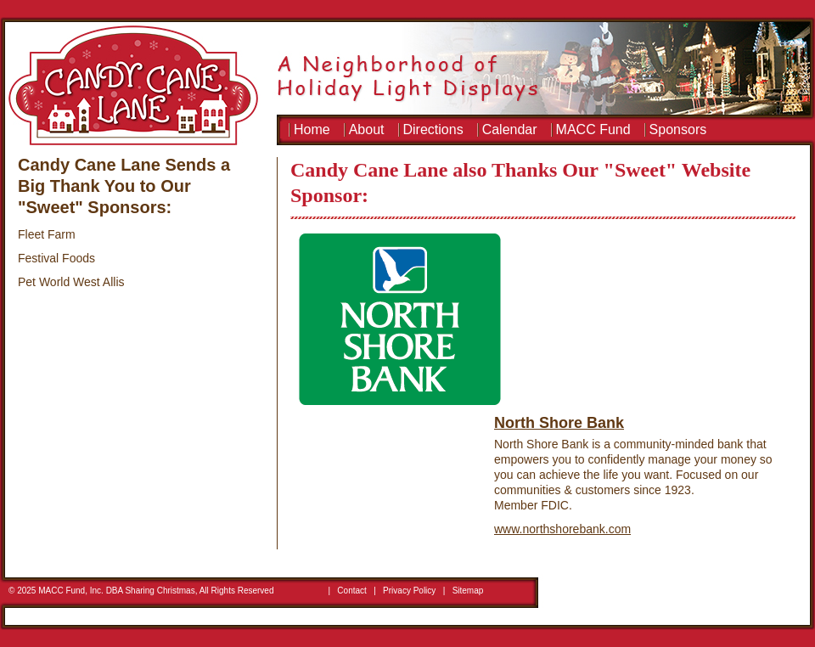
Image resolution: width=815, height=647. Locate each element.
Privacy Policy (409, 590)
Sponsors (678, 129)
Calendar (509, 129)
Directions (433, 129)
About (367, 129)
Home (312, 129)
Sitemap (468, 590)
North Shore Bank (559, 422)
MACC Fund (593, 129)
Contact (351, 590)
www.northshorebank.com (562, 529)
